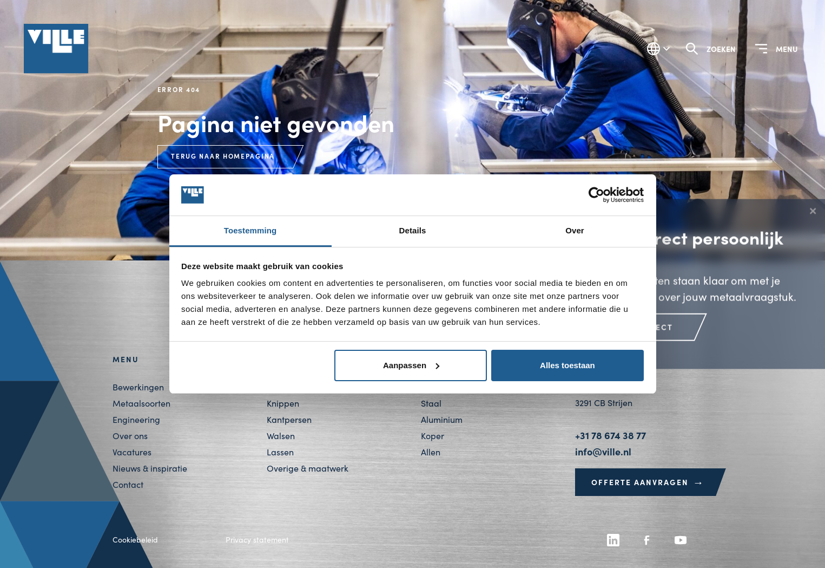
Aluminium (442, 419)
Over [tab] (574, 230)
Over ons (130, 435)
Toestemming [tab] (250, 230)
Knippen (283, 403)
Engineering (136, 419)
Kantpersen (289, 419)
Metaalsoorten (141, 403)
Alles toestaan (567, 365)
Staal (431, 403)
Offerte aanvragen (648, 482)
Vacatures (132, 452)
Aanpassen (411, 365)
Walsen (281, 435)
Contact (128, 484)
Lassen (280, 452)
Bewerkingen (138, 387)
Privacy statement (257, 539)
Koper (432, 435)
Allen (430, 452)
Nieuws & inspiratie (150, 468)
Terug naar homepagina (223, 156)
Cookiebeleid (135, 539)
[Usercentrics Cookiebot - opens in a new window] (596, 195)
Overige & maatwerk (307, 468)
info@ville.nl (603, 451)
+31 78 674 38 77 (610, 435)
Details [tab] (412, 230)
